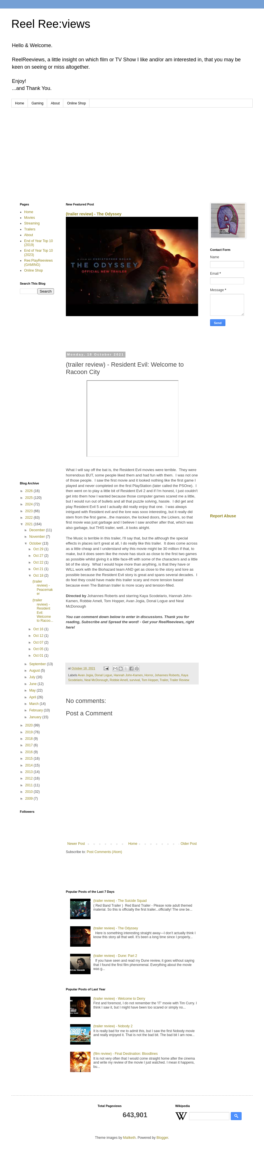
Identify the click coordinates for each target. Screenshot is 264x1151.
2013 (29, 772)
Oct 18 (38, 575)
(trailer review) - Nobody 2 (113, 1026)
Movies (29, 218)
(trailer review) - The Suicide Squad (120, 901)
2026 (29, 491)
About (55, 103)
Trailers (29, 229)
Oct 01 (38, 656)
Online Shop (76, 103)
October (35, 543)
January (35, 717)
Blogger (162, 1138)
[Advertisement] (132, 150)
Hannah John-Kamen (128, 675)
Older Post (189, 844)
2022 (29, 518)
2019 (29, 732)
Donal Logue (103, 675)
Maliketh (129, 1138)
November (37, 537)
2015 (29, 759)
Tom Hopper (150, 680)
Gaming (37, 103)
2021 (29, 524)
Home (19, 103)
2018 (29, 739)
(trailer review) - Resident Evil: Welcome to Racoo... (42, 610)
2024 (29, 504)
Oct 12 (38, 636)
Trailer (164, 680)
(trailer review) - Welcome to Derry (119, 999)
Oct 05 (38, 649)
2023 (29, 511)
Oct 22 (38, 562)
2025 (29, 498)
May (33, 690)
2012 (29, 778)
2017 (29, 745)
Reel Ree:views (50, 24)
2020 (29, 725)
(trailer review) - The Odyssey (93, 214)
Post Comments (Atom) (104, 852)
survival (134, 680)
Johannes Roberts (167, 675)
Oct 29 (38, 549)
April (33, 697)
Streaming (32, 223)
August (35, 671)
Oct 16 (38, 629)
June (33, 684)
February (36, 710)
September (38, 664)
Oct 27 (38, 556)
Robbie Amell (119, 680)
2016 (29, 752)
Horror (148, 675)
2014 (29, 765)
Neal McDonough (96, 680)
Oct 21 (38, 569)
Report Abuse (223, 516)
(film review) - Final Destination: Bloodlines (125, 1054)
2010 (29, 792)
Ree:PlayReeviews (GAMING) (38, 262)
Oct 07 (38, 642)
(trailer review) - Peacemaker (42, 587)
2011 (29, 785)
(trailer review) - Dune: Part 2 (115, 956)
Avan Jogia (85, 675)
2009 (29, 799)
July (32, 677)
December (37, 530)
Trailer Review (179, 680)
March (34, 704)
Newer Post (76, 844)
